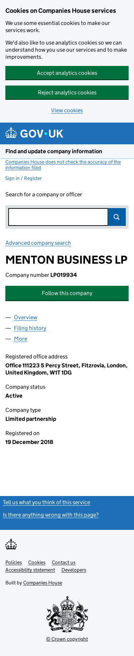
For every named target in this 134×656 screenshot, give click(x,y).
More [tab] (20, 338)
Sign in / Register (23, 178)
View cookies (67, 110)
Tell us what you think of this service (46, 502)
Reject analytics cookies (67, 92)
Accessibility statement (30, 570)
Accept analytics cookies (67, 72)
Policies (13, 562)
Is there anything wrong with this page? (51, 514)
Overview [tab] (25, 317)
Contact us (63, 562)
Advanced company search (38, 242)
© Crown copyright (67, 639)
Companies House (42, 582)
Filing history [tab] (30, 328)
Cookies (36, 562)
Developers (73, 570)
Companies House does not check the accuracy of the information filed (63, 165)
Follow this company (67, 293)
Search (117, 217)
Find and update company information (53, 151)
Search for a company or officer (43, 194)
